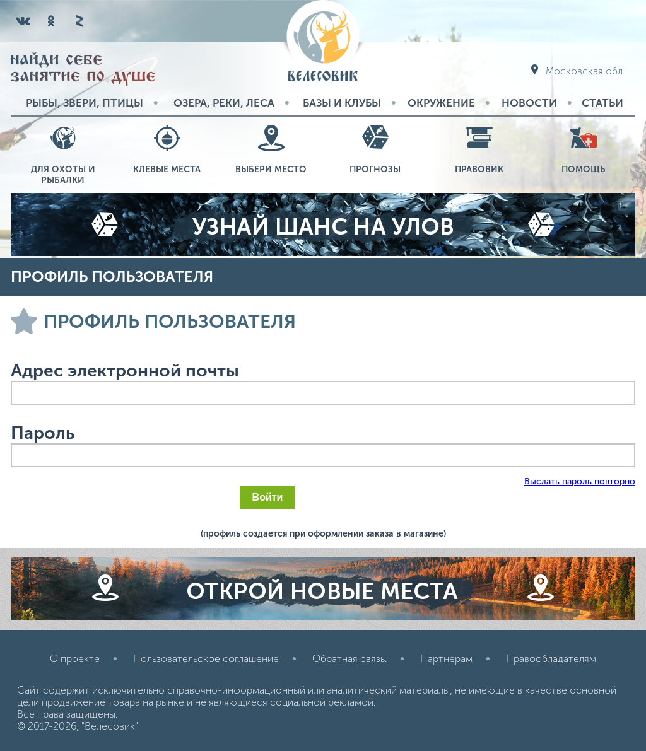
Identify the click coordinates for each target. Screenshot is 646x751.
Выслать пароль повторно (579, 481)
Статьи (602, 102)
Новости (529, 102)
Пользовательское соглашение (206, 659)
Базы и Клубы (342, 102)
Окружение (441, 102)
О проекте (75, 659)
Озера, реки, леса (223, 102)
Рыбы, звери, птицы (84, 102)
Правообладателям (551, 659)
